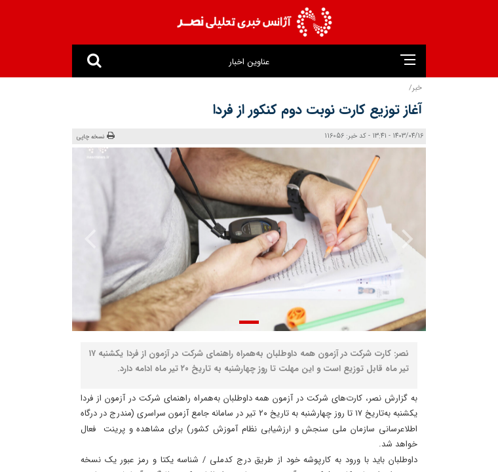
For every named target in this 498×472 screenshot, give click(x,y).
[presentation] (399, 238)
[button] (249, 322)
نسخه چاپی (96, 136)
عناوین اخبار (249, 62)
